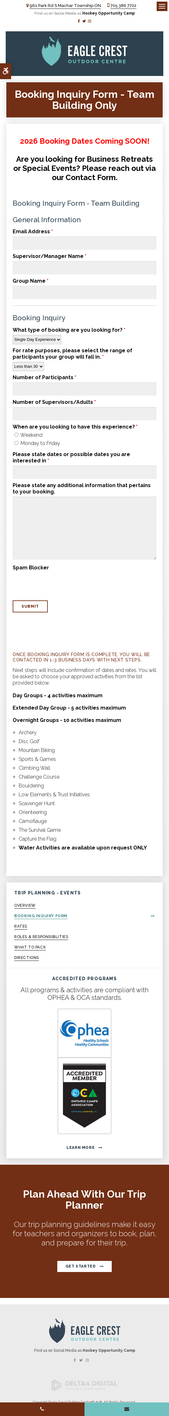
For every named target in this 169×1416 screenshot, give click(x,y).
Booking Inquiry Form (40, 916)
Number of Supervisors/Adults (54, 402)
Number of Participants (44, 377)
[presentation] (50, 582)
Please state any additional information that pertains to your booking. (82, 488)
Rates (20, 926)
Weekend (28, 435)
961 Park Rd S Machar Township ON (65, 5)
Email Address (33, 232)
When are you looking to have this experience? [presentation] (75, 427)
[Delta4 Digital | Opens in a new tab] (84, 1390)
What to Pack (30, 947)
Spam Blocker (31, 568)
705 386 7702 (123, 5)
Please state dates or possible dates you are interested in (71, 457)
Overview (25, 905)
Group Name (30, 281)
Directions (26, 957)
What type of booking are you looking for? (69, 330)
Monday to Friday (37, 443)
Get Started (81, 1266)
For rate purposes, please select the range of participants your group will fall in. (72, 354)
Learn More (80, 1147)
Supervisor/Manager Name (49, 256)
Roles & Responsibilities (41, 937)
